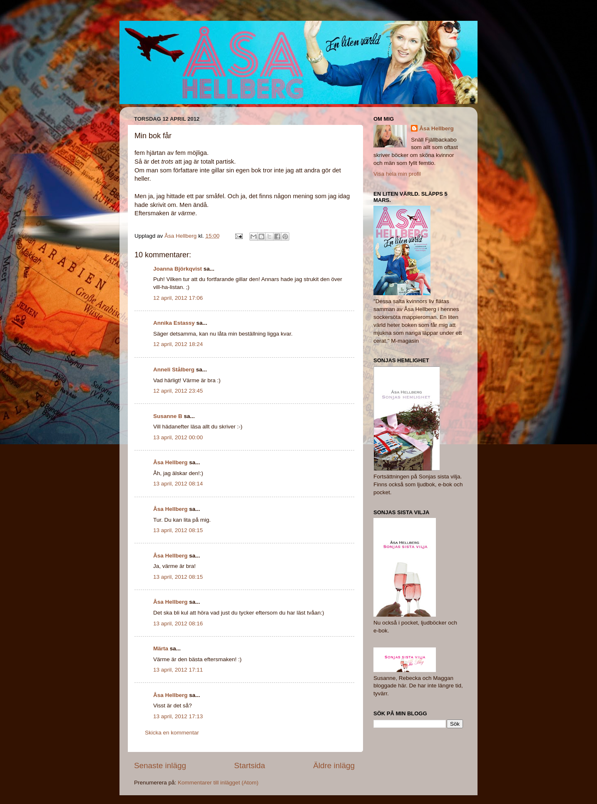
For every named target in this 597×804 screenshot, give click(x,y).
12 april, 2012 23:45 (178, 391)
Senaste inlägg (160, 765)
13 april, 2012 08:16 (178, 623)
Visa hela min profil (397, 174)
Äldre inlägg (334, 765)
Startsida (249, 765)
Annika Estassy (174, 323)
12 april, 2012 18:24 (178, 344)
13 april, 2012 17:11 (178, 670)
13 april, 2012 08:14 (178, 483)
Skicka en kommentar (172, 732)
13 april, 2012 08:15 (178, 530)
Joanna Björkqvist (177, 269)
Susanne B (167, 416)
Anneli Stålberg (173, 369)
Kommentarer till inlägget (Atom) (218, 782)
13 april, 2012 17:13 (178, 716)
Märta (160, 648)
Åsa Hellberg (170, 462)
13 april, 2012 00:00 (178, 437)
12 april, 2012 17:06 (178, 298)
